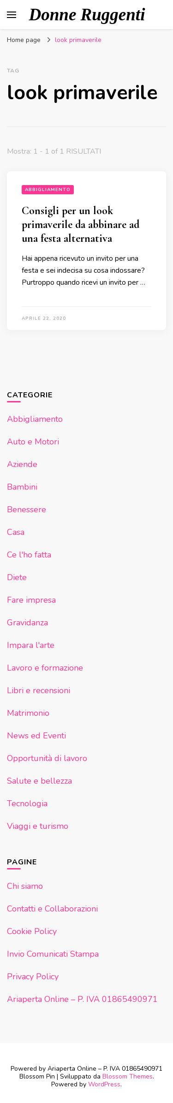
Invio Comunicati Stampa (53, 953)
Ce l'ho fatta (29, 554)
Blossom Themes (127, 1076)
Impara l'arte (30, 645)
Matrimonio (28, 713)
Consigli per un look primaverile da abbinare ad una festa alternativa (80, 224)
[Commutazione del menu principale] (11, 15)
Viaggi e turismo (37, 826)
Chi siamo (25, 886)
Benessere (26, 509)
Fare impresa (31, 599)
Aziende (22, 464)
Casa (15, 532)
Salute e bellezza (39, 780)
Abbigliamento (48, 189)
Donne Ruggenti (87, 14)
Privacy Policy (33, 976)
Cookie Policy (32, 931)
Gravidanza (27, 622)
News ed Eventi (36, 735)
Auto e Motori (33, 441)
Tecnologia (27, 803)
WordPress (104, 1084)
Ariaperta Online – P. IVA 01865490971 (82, 999)
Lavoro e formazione (45, 667)
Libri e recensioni (38, 690)
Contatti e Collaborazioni (52, 908)
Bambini (22, 486)
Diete (17, 577)
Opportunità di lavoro (47, 758)
